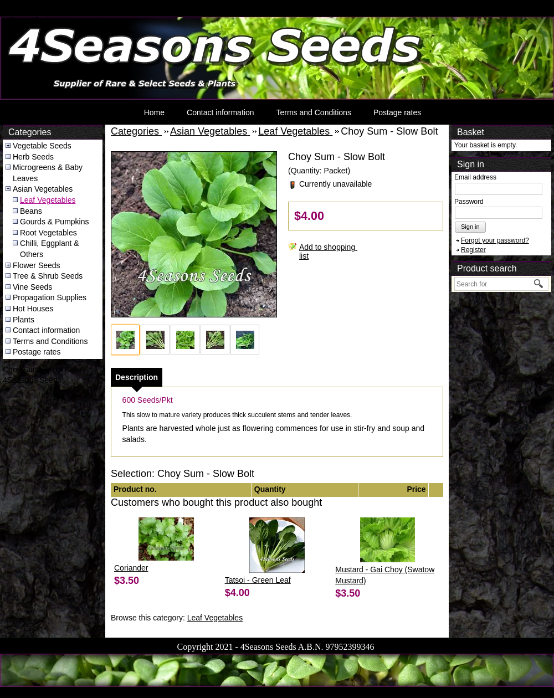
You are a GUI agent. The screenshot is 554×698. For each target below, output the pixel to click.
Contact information (220, 112)
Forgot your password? (495, 240)
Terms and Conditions (313, 112)
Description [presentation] (136, 377)
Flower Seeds (36, 265)
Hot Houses (33, 308)
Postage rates (397, 112)
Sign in (470, 226)
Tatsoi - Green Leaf (258, 580)
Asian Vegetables (43, 188)
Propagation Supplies (49, 297)
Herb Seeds (33, 156)
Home (154, 112)
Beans (31, 211)
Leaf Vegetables (47, 200)
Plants (23, 319)
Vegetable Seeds (42, 145)
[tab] (136, 377)
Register (473, 250)
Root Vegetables (48, 232)
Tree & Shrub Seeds (48, 275)
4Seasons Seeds (30, 20)
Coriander (131, 567)
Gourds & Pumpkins (54, 221)
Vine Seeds (32, 287)
